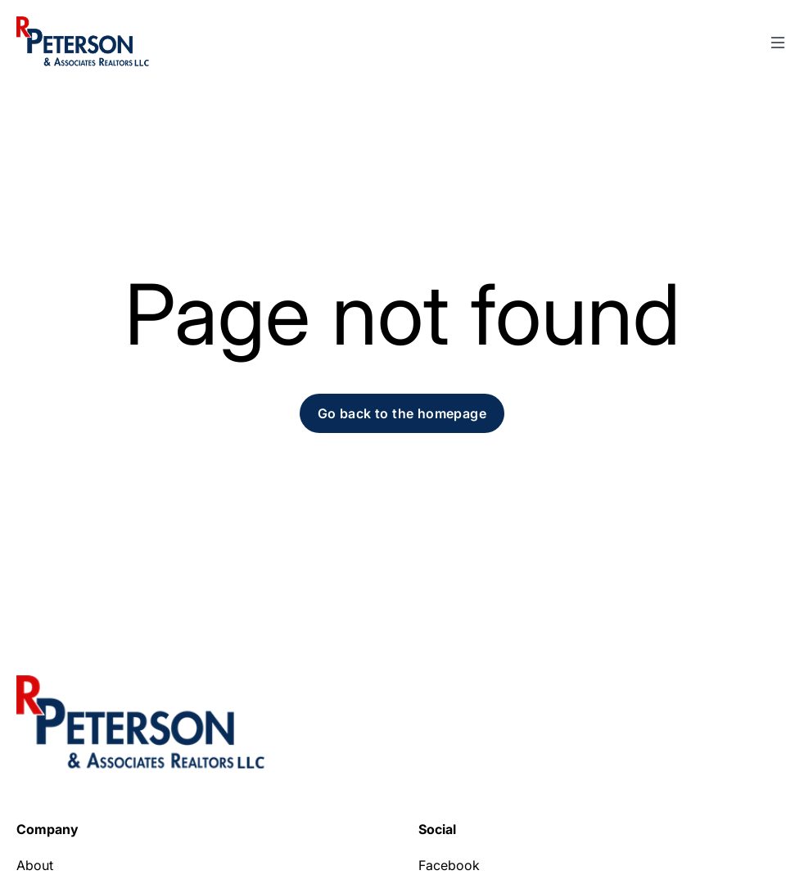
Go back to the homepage (402, 413)
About (34, 865)
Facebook (449, 865)
